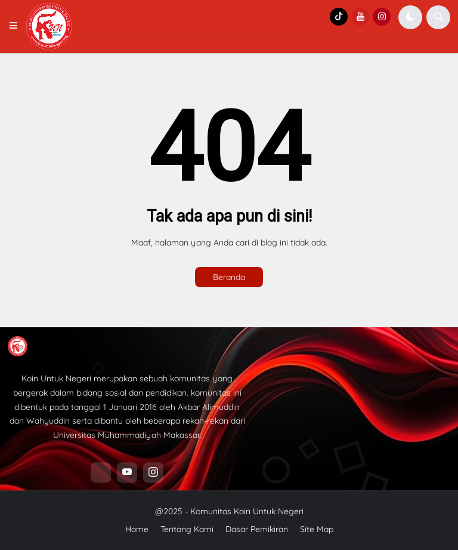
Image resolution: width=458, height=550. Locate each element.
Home (136, 529)
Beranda (229, 277)
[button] (17, 26)
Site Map (316, 529)
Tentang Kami (186, 529)
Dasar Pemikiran (256, 529)
